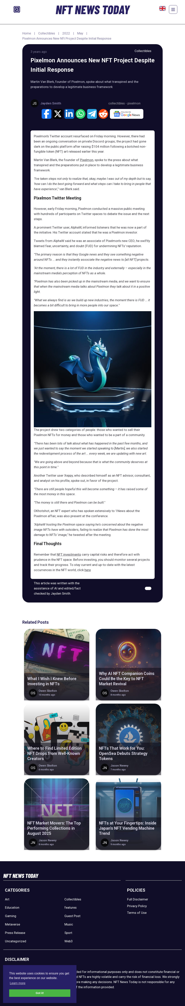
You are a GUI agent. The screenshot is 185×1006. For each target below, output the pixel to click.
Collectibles (46, 33)
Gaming (10, 916)
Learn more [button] (17, 983)
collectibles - (117, 103)
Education (12, 907)
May (80, 33)
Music (68, 924)
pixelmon (133, 103)
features (70, 907)
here (87, 570)
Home (26, 33)
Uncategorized (15, 941)
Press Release (15, 933)
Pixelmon (86, 160)
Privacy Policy (137, 906)
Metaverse (12, 924)
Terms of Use (137, 913)
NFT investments (69, 554)
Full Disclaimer (137, 899)
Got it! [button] (40, 993)
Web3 (68, 941)
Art (7, 899)
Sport (68, 933)
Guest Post (72, 916)
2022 (66, 33)
